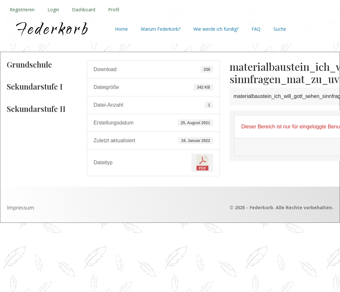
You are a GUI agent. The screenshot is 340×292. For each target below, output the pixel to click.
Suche (279, 29)
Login (53, 9)
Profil (113, 9)
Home (121, 29)
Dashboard (83, 9)
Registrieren (22, 9)
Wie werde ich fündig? (216, 29)
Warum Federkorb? (160, 29)
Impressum (20, 207)
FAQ (256, 29)
